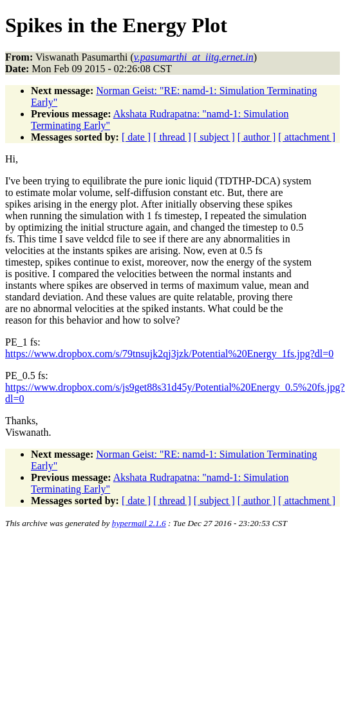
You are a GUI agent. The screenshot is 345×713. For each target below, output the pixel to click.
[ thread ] (172, 137)
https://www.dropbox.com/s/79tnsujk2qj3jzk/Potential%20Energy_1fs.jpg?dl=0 (169, 353)
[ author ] (257, 137)
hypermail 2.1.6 (139, 523)
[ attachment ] (306, 137)
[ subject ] (214, 137)
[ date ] (136, 137)
